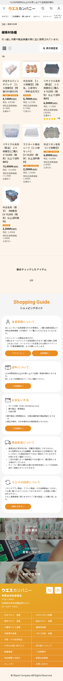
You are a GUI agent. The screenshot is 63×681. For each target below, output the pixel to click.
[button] (4, 8)
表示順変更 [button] (50, 48)
